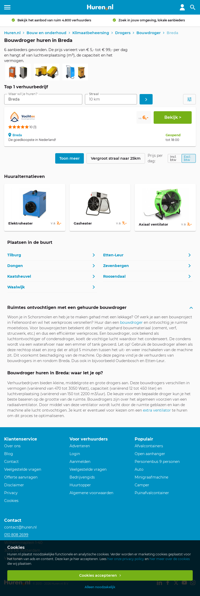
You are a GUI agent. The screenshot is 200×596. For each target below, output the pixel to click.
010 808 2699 (16, 534)
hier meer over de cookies (169, 559)
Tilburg (14, 255)
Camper (142, 485)
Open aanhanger (150, 453)
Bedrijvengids (82, 477)
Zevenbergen (116, 265)
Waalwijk (16, 287)
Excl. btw (187, 158)
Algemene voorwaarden (91, 493)
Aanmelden (80, 461)
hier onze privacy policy (125, 559)
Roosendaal (114, 276)
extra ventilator (157, 410)
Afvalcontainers (149, 446)
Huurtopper (80, 485)
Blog (8, 453)
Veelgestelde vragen (22, 469)
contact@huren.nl (20, 527)
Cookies (11, 500)
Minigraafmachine (151, 477)
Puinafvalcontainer (152, 493)
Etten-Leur (113, 255)
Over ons (12, 446)
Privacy (11, 493)
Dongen (15, 265)
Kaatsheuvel (19, 276)
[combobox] (43, 99)
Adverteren (80, 446)
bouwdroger (131, 322)
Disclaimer (14, 485)
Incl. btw (173, 158)
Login (75, 453)
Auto (139, 469)
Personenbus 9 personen (157, 461)
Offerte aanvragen (21, 477)
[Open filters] (189, 99)
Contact (11, 461)
